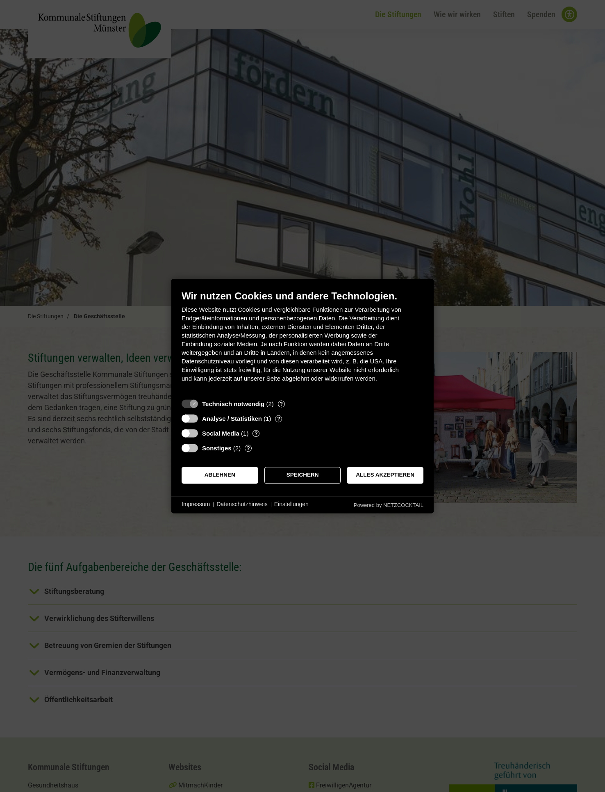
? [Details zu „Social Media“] (256, 433)
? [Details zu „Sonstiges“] (248, 448)
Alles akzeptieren (385, 475)
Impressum (196, 504)
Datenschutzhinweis (242, 504)
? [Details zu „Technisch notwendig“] (281, 404)
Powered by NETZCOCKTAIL (388, 505)
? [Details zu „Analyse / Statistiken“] (278, 418)
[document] (302, 342)
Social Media (220, 433)
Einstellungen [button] (291, 504)
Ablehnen (220, 475)
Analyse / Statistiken (232, 418)
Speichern (303, 475)
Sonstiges (217, 448)
